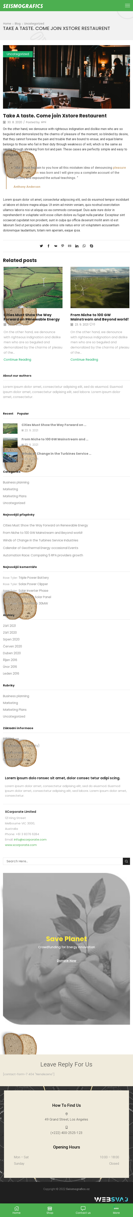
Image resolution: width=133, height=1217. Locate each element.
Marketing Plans (15, 501)
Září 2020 (10, 639)
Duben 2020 (12, 660)
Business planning (17, 487)
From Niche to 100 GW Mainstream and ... (56, 443)
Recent (8, 418)
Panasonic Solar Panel (36, 603)
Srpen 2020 (12, 646)
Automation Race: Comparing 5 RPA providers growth (45, 561)
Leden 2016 (11, 681)
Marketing (11, 494)
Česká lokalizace (16, 767)
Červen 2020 (13, 653)
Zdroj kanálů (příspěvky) (22, 753)
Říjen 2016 (10, 667)
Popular (24, 418)
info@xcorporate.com (30, 848)
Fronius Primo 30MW (34, 610)
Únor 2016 (10, 674)
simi (44, 122)
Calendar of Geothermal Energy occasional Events (43, 554)
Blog (18, 24)
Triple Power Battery (35, 583)
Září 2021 (9, 632)
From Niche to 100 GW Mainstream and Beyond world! (93, 319)
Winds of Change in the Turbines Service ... (57, 458)
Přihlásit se (11, 747)
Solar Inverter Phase (35, 597)
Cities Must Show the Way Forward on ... (55, 429)
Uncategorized (35, 24)
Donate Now (66, 969)
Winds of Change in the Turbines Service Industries (42, 546)
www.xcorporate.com (21, 853)
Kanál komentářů (16, 760)
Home (7, 24)
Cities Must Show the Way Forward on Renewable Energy (33, 317)
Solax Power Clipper (34, 590)
